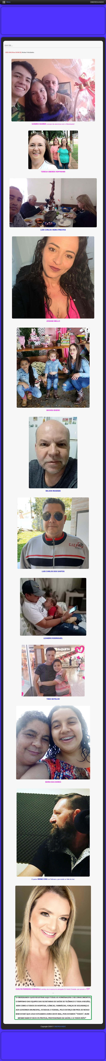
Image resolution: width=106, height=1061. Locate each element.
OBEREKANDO (60, 1027)
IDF (88, 989)
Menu (8, 2)
